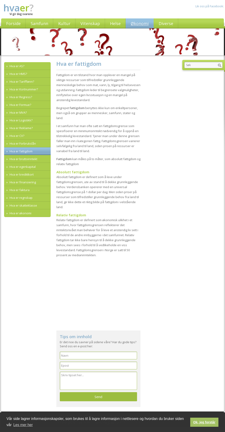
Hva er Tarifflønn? (21, 81)
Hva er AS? (16, 66)
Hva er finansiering (22, 182)
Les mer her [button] (23, 425)
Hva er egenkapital (22, 167)
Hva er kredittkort (21, 174)
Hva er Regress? (20, 97)
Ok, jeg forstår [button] (204, 422)
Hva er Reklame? (21, 128)
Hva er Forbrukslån (22, 143)
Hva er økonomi (20, 213)
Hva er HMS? (18, 74)
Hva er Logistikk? (20, 120)
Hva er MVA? (18, 112)
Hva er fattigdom (20, 151)
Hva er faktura (19, 190)
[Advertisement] (98, 292)
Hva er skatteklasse (23, 205)
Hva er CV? (16, 136)
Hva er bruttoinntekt (23, 159)
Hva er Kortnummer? (23, 89)
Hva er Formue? (20, 105)
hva (18, 7)
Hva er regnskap (20, 198)
